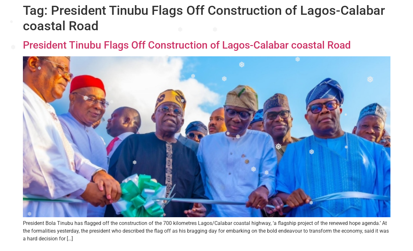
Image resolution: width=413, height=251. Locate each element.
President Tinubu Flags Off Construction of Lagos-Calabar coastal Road (187, 45)
